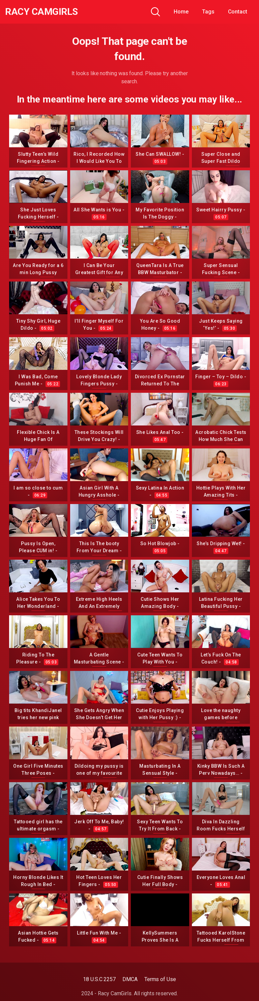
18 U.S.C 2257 (99, 979)
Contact (237, 11)
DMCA (130, 979)
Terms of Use (160, 979)
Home (181, 11)
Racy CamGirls (41, 11)
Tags (208, 11)
